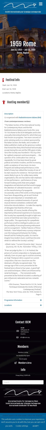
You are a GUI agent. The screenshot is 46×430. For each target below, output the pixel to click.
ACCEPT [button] (36, 426)
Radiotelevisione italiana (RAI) (30, 117)
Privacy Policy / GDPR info (23, 375)
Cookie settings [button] (22, 426)
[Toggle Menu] (41, 4)
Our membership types (23, 355)
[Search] (23, 382)
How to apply (23, 359)
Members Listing (23, 352)
